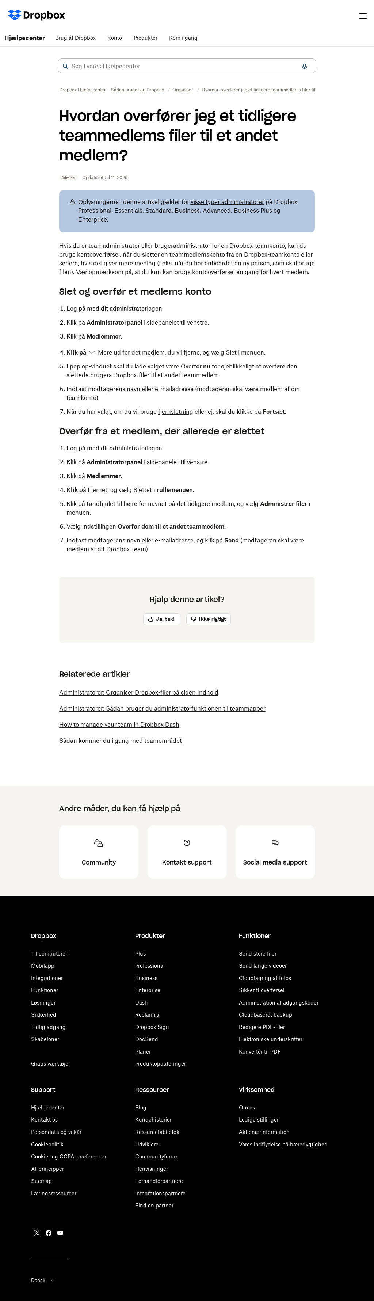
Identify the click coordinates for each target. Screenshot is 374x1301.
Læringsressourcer (53, 1193)
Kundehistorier (153, 1119)
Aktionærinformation (264, 1132)
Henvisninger (151, 1169)
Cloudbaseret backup (265, 1014)
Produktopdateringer (160, 1063)
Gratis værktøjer (50, 1063)
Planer (143, 1051)
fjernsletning (175, 411)
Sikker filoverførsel (262, 990)
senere (68, 263)
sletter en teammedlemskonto (183, 254)
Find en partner (154, 1205)
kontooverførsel (98, 254)
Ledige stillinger (259, 1119)
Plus (140, 953)
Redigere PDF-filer (262, 1027)
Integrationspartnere (160, 1193)
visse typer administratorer (227, 201)
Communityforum (157, 1156)
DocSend (146, 1039)
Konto (114, 38)
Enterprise (147, 990)
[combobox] (187, 66)
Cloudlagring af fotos (265, 978)
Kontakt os (44, 1119)
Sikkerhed (43, 1014)
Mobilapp (42, 965)
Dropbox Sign (152, 1027)
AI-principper (47, 1169)
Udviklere (147, 1144)
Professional (150, 965)
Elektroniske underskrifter (270, 1039)
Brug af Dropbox (75, 38)
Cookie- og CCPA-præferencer (68, 1156)
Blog (140, 1107)
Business (146, 978)
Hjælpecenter (24, 38)
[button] (65, 66)
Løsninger (43, 1002)
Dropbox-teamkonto (271, 254)
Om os (247, 1107)
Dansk (43, 1280)
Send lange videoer (263, 965)
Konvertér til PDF (260, 1051)
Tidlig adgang (48, 1027)
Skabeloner (45, 1039)
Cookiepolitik (47, 1144)
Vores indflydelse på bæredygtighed (283, 1144)
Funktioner (44, 990)
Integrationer (47, 978)
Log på (75, 308)
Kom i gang (183, 38)
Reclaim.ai (148, 1014)
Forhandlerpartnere (159, 1181)
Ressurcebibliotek (157, 1132)
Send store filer (257, 953)
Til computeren (50, 953)
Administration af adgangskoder (278, 1002)
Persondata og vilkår (56, 1132)
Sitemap (41, 1181)
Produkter (145, 38)
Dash (141, 1002)
